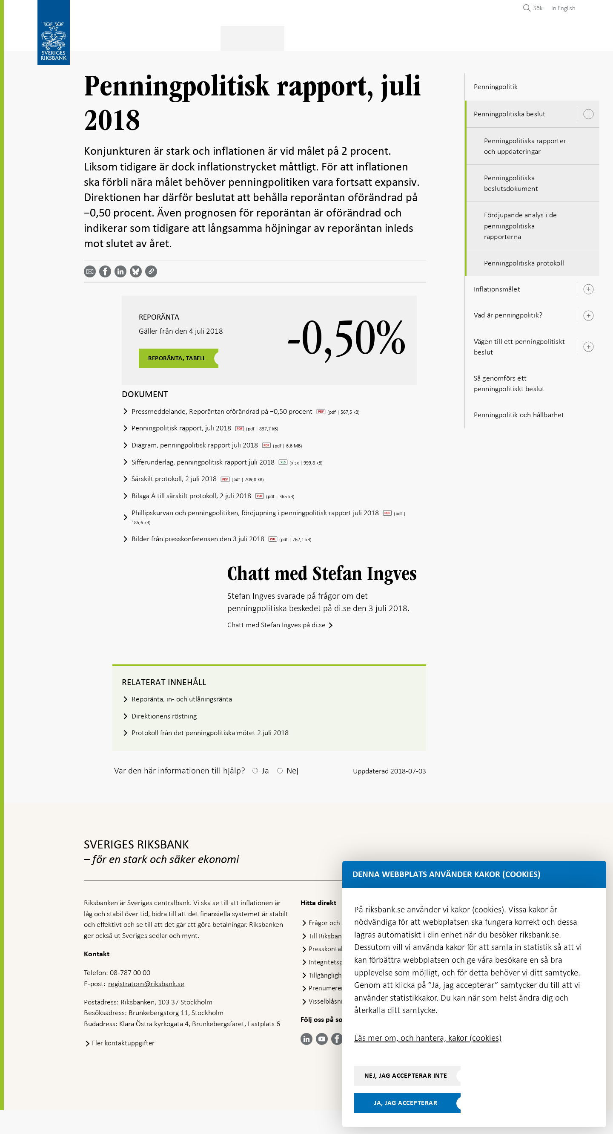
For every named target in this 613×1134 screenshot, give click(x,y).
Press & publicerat (457, 36)
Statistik (99, 36)
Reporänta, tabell (180, 355)
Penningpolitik (253, 36)
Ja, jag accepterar (405, 1102)
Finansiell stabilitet (324, 36)
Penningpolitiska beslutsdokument (511, 180)
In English (563, 8)
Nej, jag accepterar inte (405, 1075)
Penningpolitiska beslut (510, 111)
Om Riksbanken (528, 36)
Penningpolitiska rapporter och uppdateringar (525, 143)
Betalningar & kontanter (171, 36)
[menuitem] (561, 7)
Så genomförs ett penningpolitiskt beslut (509, 381)
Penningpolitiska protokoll (524, 260)
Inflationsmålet (497, 286)
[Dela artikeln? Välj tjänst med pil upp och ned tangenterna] (122, 269)
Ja (265, 794)
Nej (292, 794)
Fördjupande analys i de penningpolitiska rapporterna (520, 223)
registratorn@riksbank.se (146, 1007)
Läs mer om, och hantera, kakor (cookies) (427, 1037)
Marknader (392, 36)
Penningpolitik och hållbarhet (519, 412)
